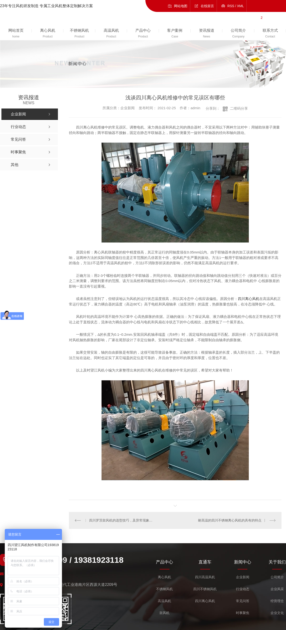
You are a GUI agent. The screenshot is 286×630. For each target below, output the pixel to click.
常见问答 (242, 601)
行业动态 (242, 589)
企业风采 (277, 589)
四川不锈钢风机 (205, 589)
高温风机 (164, 601)
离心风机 (164, 577)
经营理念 (277, 601)
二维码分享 (239, 108)
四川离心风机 (248, 299)
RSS (230, 6)
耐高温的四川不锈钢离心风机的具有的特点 (229, 520)
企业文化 (277, 613)
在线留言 (207, 6)
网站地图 (180, 6)
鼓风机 (164, 613)
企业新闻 (242, 577)
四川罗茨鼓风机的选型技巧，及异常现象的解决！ (122, 520)
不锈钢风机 (164, 589)
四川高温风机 (205, 577)
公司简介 (277, 577)
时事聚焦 (242, 613)
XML (240, 6)
